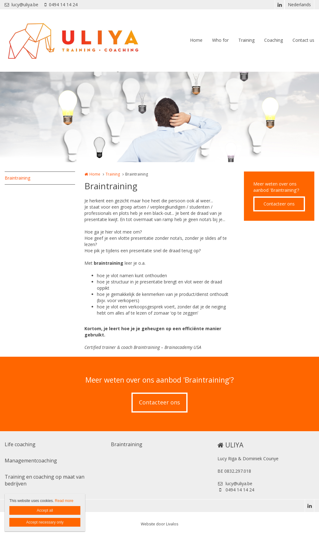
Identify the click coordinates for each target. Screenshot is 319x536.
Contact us (303, 40)
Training (246, 40)
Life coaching (20, 444)
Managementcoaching (31, 460)
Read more (64, 501)
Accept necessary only (45, 522)
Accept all (45, 510)
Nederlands (299, 4)
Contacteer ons (279, 204)
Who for (220, 40)
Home (196, 40)
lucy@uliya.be (21, 4)
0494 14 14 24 (61, 4)
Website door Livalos (159, 524)
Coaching (273, 40)
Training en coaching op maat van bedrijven (44, 480)
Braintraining (17, 178)
